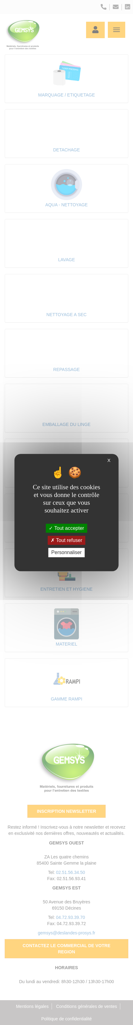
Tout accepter (66, 528)
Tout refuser (66, 540)
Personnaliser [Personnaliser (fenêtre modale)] (66, 552)
